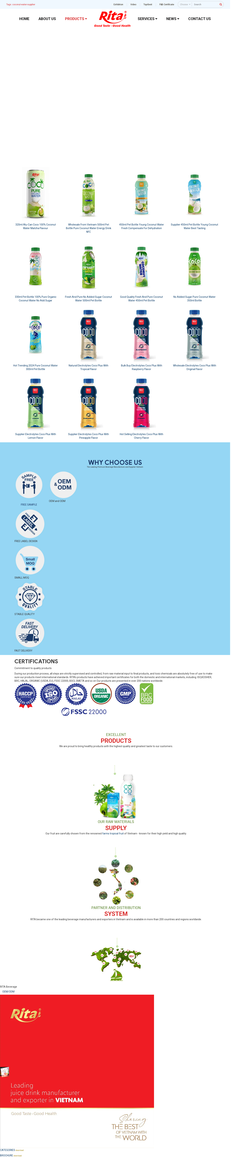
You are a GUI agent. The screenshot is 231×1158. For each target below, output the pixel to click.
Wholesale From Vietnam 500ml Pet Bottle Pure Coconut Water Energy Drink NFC (88, 228)
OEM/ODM (8, 991)
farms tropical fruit (113, 833)
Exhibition (118, 4)
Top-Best (147, 4)
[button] (6, 88)
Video (133, 4)
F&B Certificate (166, 4)
